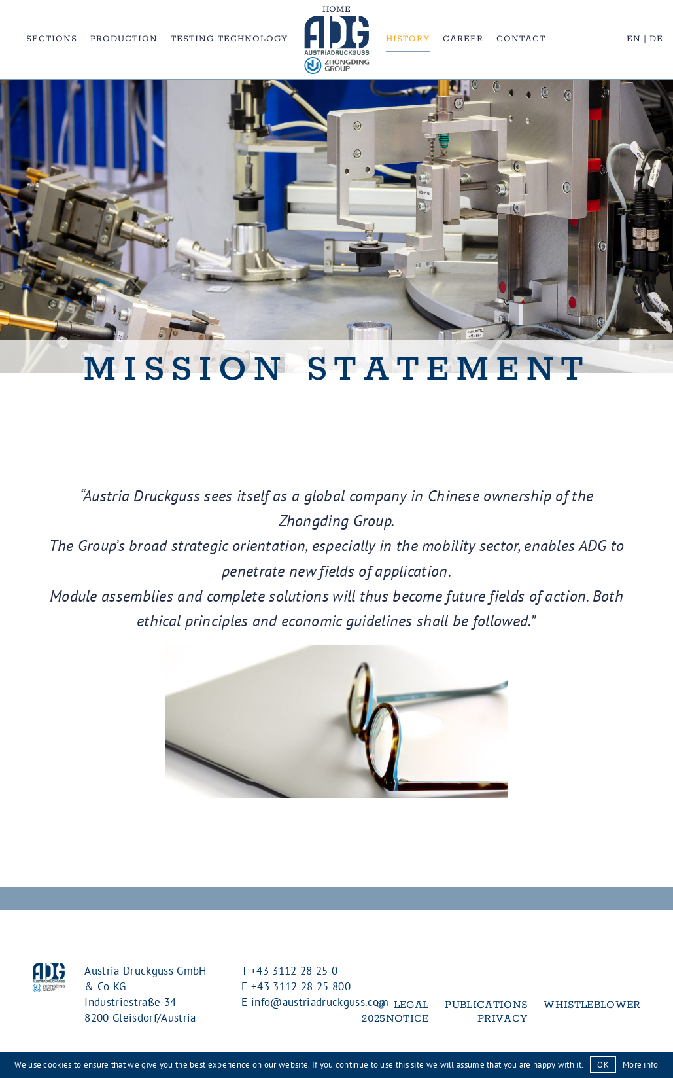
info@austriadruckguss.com (319, 1002)
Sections (51, 39)
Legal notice (407, 1012)
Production (124, 39)
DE (656, 39)
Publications (486, 1005)
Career (463, 39)
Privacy (502, 1019)
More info (641, 1064)
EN (634, 39)
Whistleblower (592, 1005)
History (408, 39)
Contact (520, 39)
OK (603, 1064)
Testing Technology (229, 39)
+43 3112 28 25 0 (293, 970)
